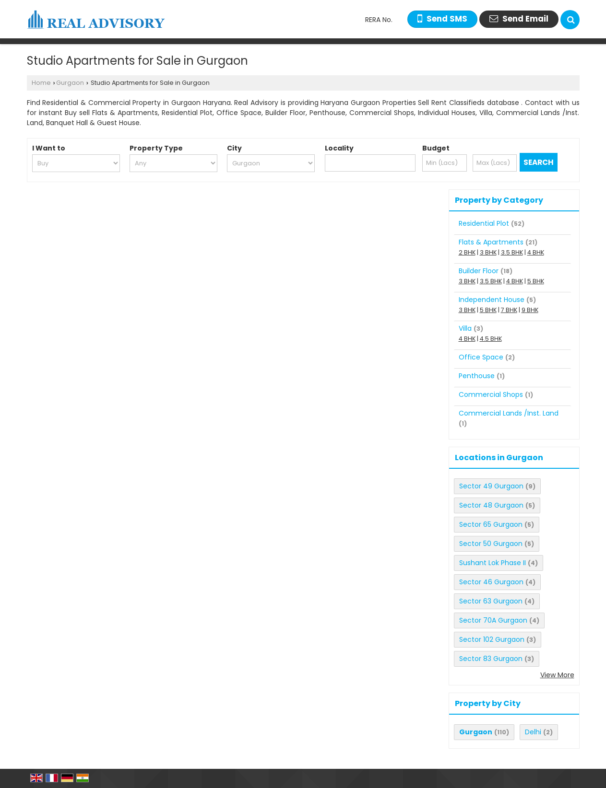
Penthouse (477, 376)
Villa (465, 328)
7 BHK (509, 310)
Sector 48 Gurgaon (491, 505)
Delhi (533, 732)
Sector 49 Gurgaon (491, 486)
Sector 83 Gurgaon (491, 658)
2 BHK (467, 252)
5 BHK (535, 281)
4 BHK (535, 252)
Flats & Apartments (491, 242)
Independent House (491, 299)
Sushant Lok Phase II (492, 563)
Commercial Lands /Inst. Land (508, 413)
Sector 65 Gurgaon (491, 524)
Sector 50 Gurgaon (491, 543)
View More (557, 675)
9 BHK (530, 310)
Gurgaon (70, 83)
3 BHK (488, 252)
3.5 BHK (512, 252)
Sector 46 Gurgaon (491, 582)
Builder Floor (479, 271)
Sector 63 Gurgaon (491, 601)
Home (41, 83)
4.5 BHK (491, 339)
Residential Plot (484, 223)
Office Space (481, 357)
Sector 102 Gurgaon (491, 639)
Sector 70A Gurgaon (493, 620)
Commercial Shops (491, 394)
